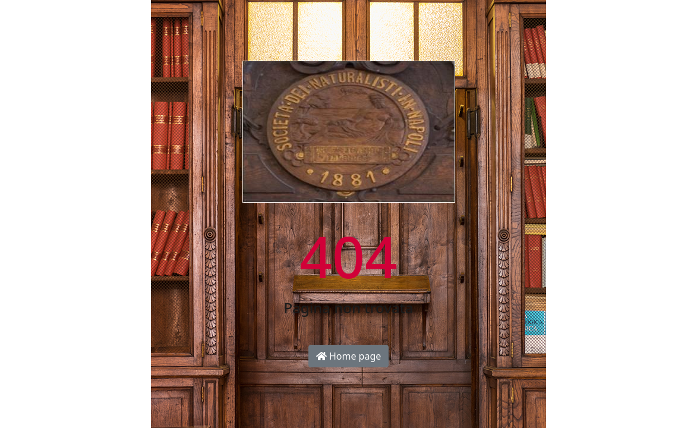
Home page (348, 356)
